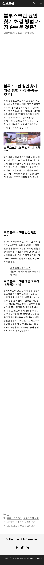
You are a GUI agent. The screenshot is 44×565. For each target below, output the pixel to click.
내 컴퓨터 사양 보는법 (20, 268)
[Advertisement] (22, 61)
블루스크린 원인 (14, 518)
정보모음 (8, 3)
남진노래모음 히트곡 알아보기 (21, 525)
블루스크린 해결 (31, 518)
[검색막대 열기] (34, 3)
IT (8, 514)
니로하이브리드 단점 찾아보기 (21, 522)
